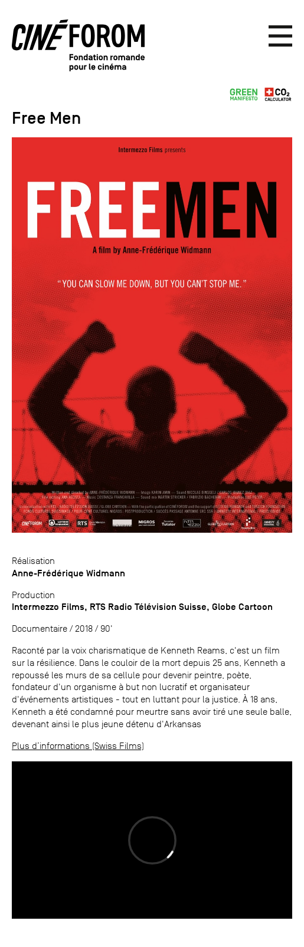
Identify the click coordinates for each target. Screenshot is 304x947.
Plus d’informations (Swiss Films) (78, 746)
